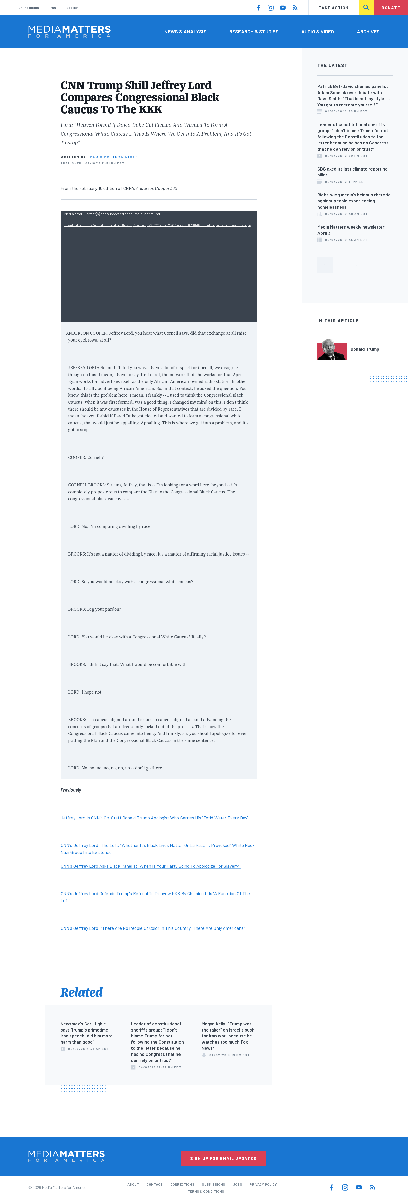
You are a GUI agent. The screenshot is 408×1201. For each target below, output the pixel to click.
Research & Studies (254, 31)
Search (366, 7)
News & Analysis (185, 31)
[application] (159, 266)
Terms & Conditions (206, 1191)
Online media (28, 7)
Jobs (237, 1184)
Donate (391, 7)
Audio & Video (317, 31)
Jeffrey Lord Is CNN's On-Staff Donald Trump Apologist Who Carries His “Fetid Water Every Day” (154, 817)
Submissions (213, 1184)
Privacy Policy (263, 1184)
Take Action (334, 7)
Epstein (72, 7)
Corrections (182, 1184)
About (133, 1184)
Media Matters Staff (114, 156)
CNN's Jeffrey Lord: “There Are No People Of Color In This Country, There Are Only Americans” (153, 928)
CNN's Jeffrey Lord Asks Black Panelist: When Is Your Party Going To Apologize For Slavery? (151, 866)
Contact (155, 1184)
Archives (368, 31)
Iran (53, 7)
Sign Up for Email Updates (223, 1158)
